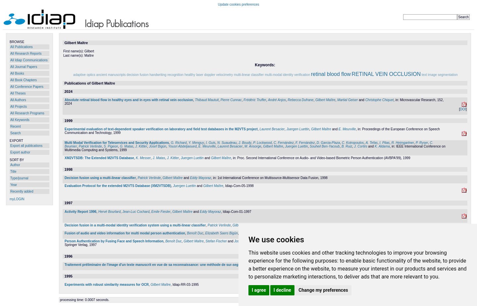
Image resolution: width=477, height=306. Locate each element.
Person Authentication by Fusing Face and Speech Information (114, 241)
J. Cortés (360, 146)
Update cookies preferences (238, 4)
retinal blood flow (331, 74)
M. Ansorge (252, 146)
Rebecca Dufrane (301, 100)
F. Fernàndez (305, 143)
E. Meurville (347, 129)
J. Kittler (141, 146)
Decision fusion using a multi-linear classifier (100, 178)
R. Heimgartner (403, 143)
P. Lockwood (262, 143)
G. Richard (179, 143)
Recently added (21, 191)
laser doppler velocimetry (214, 75)
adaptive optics (84, 75)
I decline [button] (282, 290)
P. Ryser (422, 143)
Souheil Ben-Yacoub (325, 146)
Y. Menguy (196, 143)
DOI (463, 109)
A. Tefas (372, 143)
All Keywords (19, 120)
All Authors (18, 100)
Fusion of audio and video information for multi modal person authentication (125, 233)
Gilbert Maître (325, 100)
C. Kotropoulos (353, 143)
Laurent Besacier (272, 129)
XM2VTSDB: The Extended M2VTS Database (99, 158)
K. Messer (143, 158)
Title (13, 171)
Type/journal (19, 178)
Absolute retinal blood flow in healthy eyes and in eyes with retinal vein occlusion (129, 100)
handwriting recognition (166, 75)
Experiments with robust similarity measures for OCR (107, 284)
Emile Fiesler (161, 212)
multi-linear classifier (249, 75)
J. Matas (159, 158)
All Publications (21, 47)
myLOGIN (17, 199)
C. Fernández (284, 143)
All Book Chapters (23, 80)
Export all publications (26, 146)
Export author (20, 152)
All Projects (18, 106)
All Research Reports (25, 53)
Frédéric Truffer (254, 100)
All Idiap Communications (29, 60)
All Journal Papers (23, 67)
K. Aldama (382, 146)
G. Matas (126, 146)
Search (15, 133)
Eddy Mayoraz (200, 178)
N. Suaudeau (227, 143)
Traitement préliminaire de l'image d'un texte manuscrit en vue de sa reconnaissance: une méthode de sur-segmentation (159, 265)
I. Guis (210, 143)
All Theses (18, 93)
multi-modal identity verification (287, 75)
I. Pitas (385, 143)
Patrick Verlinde (90, 146)
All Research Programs (27, 113)
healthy (190, 75)
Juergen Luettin (298, 129)
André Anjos (277, 100)
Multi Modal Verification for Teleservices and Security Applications (117, 143)
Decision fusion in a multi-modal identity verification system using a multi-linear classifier (135, 225)
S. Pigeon (111, 146)
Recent (15, 126)
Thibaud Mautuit (207, 100)
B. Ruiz (347, 146)
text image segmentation (440, 75)
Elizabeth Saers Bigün (221, 233)
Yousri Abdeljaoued (182, 146)
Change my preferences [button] (323, 290)
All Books (17, 73)
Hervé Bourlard (109, 212)
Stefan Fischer (216, 241)
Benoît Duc (195, 233)
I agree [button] (259, 290)
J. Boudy (244, 143)
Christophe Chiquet (379, 100)
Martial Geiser (347, 100)
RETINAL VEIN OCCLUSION (386, 74)
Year (13, 185)
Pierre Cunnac (231, 100)
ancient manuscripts (111, 75)
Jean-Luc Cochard (136, 212)
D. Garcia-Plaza (328, 143)
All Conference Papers (26, 87)
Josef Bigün (157, 146)
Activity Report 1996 (80, 212)
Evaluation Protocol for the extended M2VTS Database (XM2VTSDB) (118, 186)
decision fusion (137, 75)
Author (15, 165)
